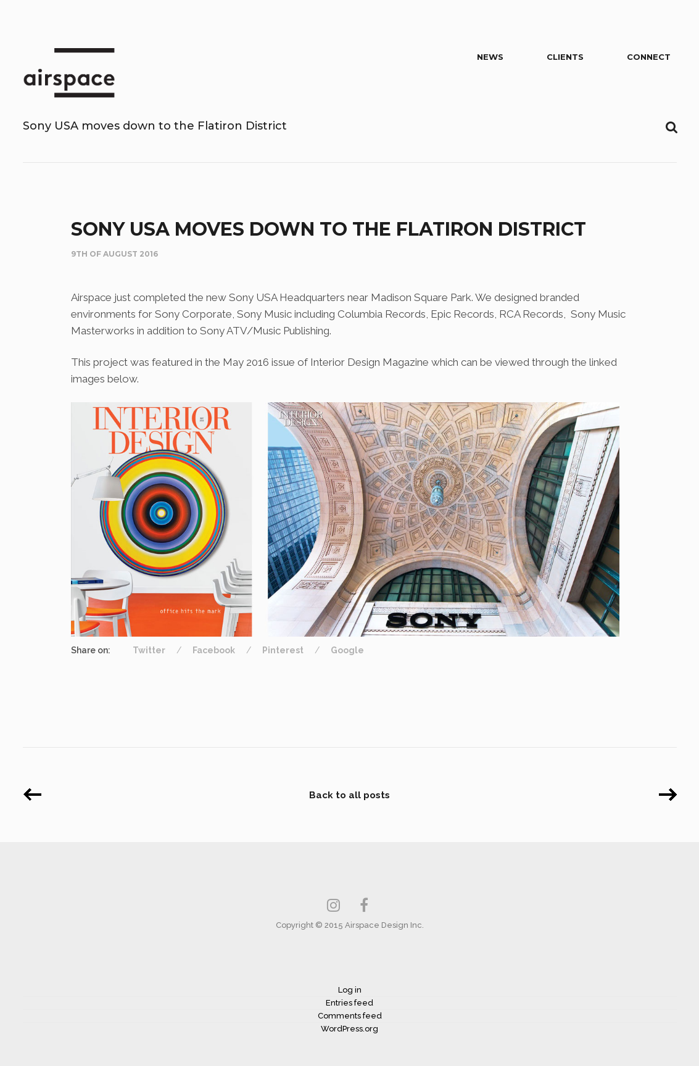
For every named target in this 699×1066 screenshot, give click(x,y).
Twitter (149, 650)
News (490, 57)
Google (347, 650)
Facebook (213, 650)
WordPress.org (349, 1028)
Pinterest (283, 650)
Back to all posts (349, 795)
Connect (649, 57)
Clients (565, 57)
